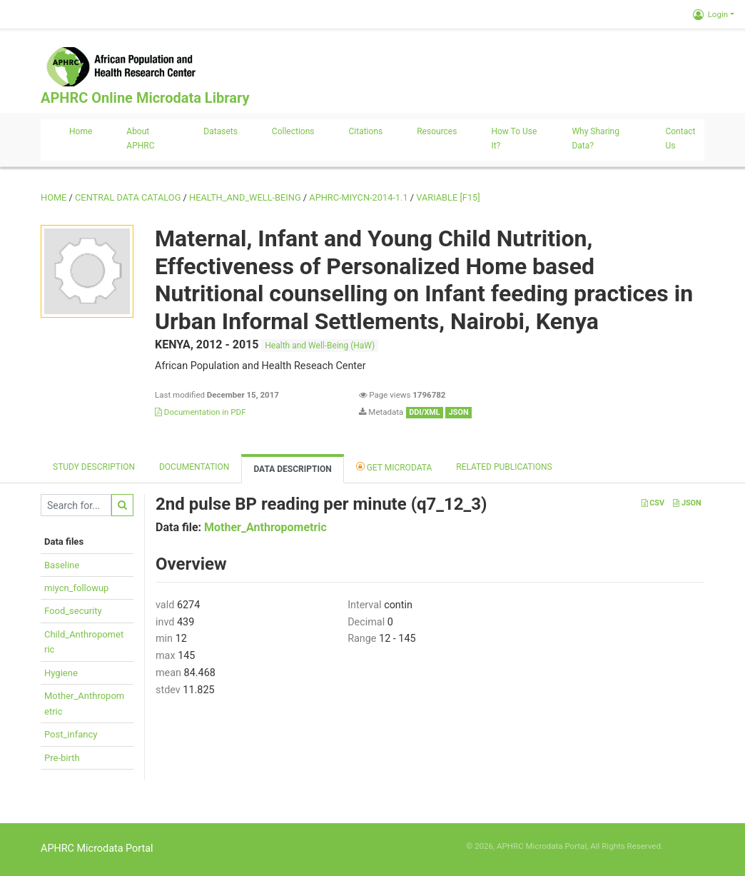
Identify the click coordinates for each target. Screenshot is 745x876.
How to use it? (514, 138)
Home (80, 131)
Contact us (680, 138)
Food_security (73, 610)
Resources (437, 131)
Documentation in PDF (200, 412)
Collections (293, 131)
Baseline (61, 565)
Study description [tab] (94, 467)
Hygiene (61, 673)
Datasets (220, 131)
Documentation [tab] (194, 467)
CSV (653, 503)
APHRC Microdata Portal (97, 848)
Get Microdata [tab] (394, 466)
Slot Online (684, 846)
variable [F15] (448, 197)
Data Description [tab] (292, 469)
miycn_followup (76, 588)
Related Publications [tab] (504, 467)
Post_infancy (70, 734)
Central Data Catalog (128, 197)
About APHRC (140, 138)
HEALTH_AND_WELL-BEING (245, 197)
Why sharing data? (595, 138)
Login (710, 14)
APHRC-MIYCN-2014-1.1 (358, 197)
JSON (687, 503)
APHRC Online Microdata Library (145, 97)
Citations (366, 131)
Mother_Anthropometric (265, 527)
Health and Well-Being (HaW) (320, 346)
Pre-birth (62, 757)
